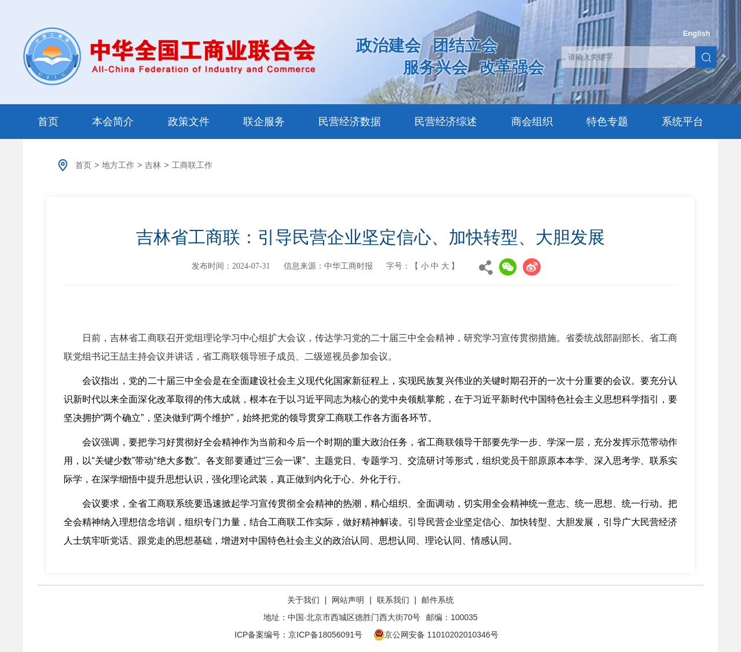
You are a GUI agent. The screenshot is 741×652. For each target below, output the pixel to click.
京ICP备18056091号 (325, 634)
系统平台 (682, 121)
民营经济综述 (445, 121)
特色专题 (607, 121)
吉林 (153, 165)
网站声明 (348, 600)
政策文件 (189, 121)
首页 (48, 121)
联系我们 (393, 600)
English (696, 33)
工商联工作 (192, 165)
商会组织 (532, 121)
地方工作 (118, 165)
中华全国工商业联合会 (169, 56)
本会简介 (113, 121)
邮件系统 (437, 600)
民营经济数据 (349, 121)
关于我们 (304, 600)
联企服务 (264, 121)
